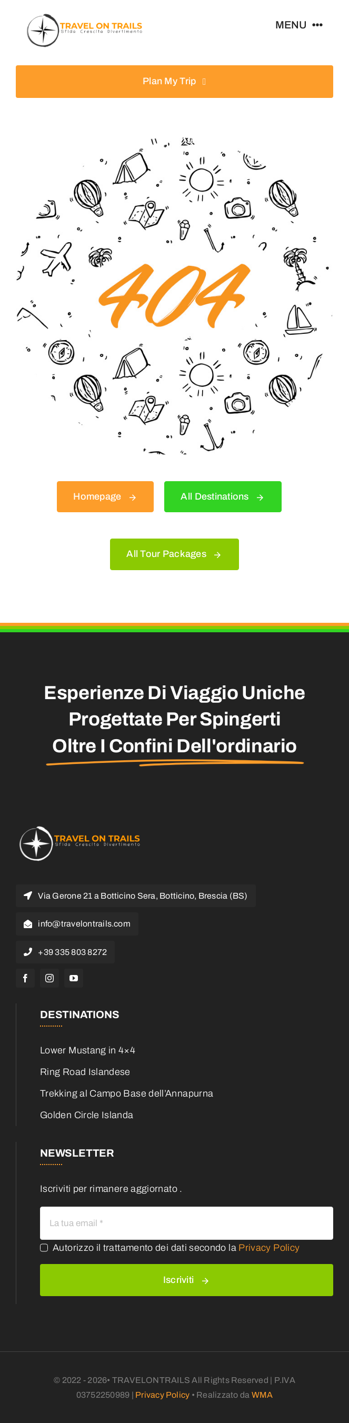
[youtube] (73, 978)
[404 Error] (174, 142)
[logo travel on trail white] (79, 827)
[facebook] (25, 978)
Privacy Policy (269, 1247)
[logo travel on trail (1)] (83, 15)
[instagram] (49, 978)
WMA (262, 1394)
